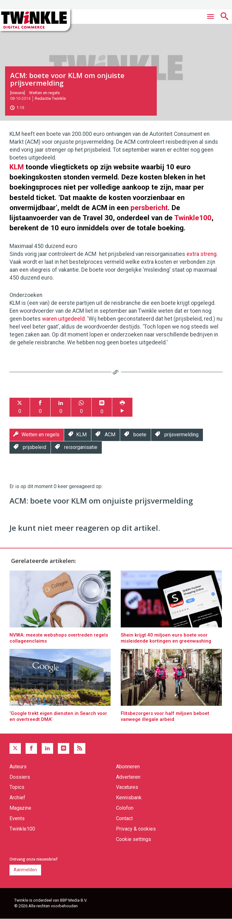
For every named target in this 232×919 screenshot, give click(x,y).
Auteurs (18, 767)
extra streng (201, 254)
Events (17, 818)
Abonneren (128, 767)
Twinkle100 (192, 218)
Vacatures (127, 787)
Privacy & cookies (136, 829)
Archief (17, 798)
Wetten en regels (44, 92)
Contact (124, 818)
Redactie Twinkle (50, 98)
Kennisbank (129, 798)
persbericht (149, 207)
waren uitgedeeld (63, 319)
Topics (16, 787)
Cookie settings (133, 839)
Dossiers (19, 777)
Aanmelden (25, 869)
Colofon (124, 808)
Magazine (20, 808)
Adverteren (128, 777)
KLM (16, 167)
